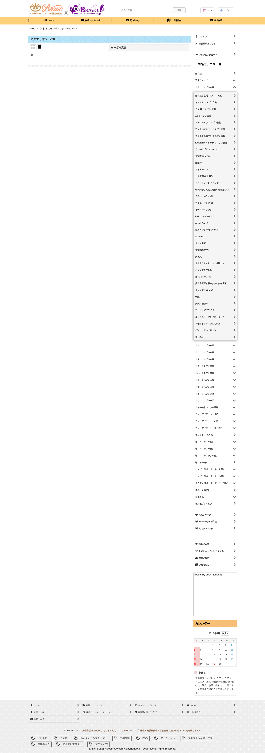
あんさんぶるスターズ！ (93, 738)
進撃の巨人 (44, 744)
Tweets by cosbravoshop (208, 574)
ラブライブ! (101, 744)
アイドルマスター (72, 744)
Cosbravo (69, 730)
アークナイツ (168, 738)
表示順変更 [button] (118, 47)
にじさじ (42, 738)
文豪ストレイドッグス (200, 738)
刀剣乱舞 (125, 738)
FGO (145, 738)
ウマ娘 (63, 738)
